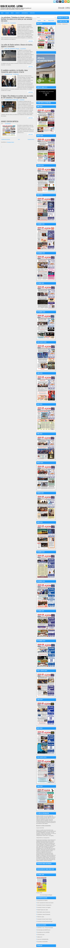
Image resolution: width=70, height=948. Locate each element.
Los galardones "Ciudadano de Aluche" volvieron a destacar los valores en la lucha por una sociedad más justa (16, 19)
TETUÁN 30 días (40, 934)
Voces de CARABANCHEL (42, 939)
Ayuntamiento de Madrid (42, 900)
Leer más (30, 41)
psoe (11, 74)
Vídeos (12, 13)
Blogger (50, 894)
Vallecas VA (39, 937)
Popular (39, 20)
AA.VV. (6, 22)
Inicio (2, 13)
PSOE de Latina (40, 916)
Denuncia (17, 48)
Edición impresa (25, 13)
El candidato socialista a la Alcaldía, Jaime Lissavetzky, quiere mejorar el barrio (14, 71)
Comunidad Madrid (8, 99)
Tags (45, 20)
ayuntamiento (12, 48)
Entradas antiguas (31, 139)
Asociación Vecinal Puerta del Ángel (44, 921)
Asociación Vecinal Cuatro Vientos (44, 919)
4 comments (22, 99)
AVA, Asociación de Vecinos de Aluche (45, 902)
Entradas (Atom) (10, 142)
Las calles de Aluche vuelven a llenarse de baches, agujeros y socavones (17, 45)
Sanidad (14, 99)
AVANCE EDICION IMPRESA (9, 121)
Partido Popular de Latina (42, 909)
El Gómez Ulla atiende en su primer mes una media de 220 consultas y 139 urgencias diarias (17, 96)
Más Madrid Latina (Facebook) (43, 912)
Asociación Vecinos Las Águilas (44, 907)
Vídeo (17, 99)
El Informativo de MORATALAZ (43, 930)
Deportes (17, 13)
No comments (13, 22)
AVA (8, 22)
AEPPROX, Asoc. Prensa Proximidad (45, 927)
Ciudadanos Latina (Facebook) (43, 914)
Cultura (7, 13)
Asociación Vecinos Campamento (44, 905)
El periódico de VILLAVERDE (43, 932)
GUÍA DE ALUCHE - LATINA (11, 6)
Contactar (32, 13)
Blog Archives (51, 20)
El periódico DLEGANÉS (42, 941)
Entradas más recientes (6, 139)
